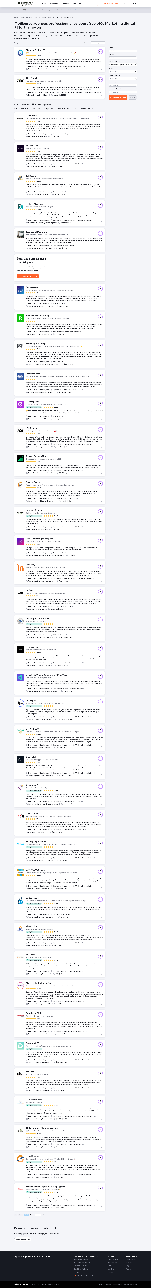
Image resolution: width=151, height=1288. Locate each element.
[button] (123, 4)
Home (16, 17)
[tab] (19, 1228)
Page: (32, 1215)
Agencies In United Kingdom (44, 17)
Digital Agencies (26, 17)
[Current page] (38, 1215)
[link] (69, 3)
